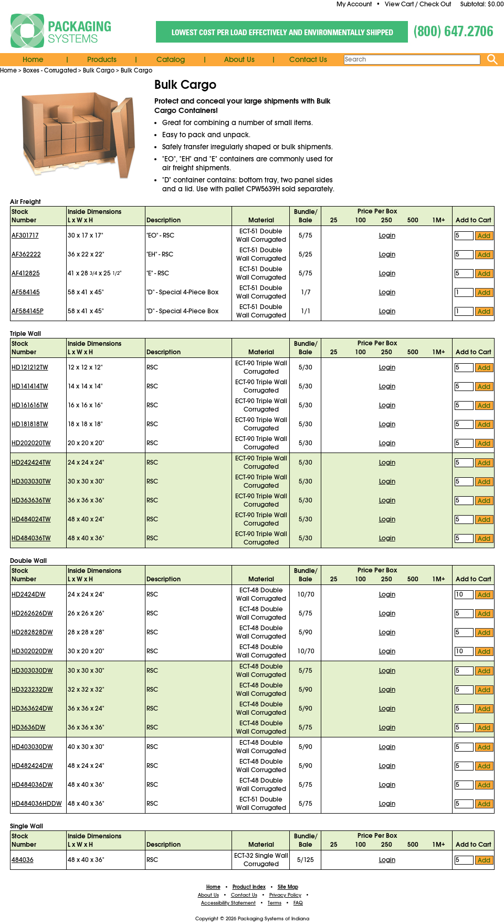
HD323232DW (32, 689)
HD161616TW (30, 405)
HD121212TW (30, 367)
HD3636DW (29, 727)
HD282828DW (32, 632)
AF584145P (28, 311)
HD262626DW (32, 613)
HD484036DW (32, 785)
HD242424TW (31, 462)
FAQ (298, 903)
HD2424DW (29, 594)
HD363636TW (31, 500)
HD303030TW (31, 481)
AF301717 (25, 235)
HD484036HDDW (37, 803)
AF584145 (26, 292)
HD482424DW (32, 766)
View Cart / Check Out (418, 4)
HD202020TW (31, 443)
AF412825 (26, 273)
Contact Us (308, 59)
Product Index (249, 887)
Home (33, 59)
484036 (23, 860)
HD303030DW (32, 670)
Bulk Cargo (98, 70)
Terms (274, 903)
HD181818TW (30, 424)
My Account (354, 4)
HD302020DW (32, 651)
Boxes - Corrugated (50, 70)
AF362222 (26, 254)
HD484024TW (31, 519)
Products (102, 59)
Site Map (288, 887)
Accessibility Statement (228, 903)
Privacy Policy (285, 895)
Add (484, 236)
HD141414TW (30, 386)
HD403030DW (32, 747)
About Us (239, 59)
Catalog (170, 59)
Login (387, 235)
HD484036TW (31, 538)
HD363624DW (32, 708)
